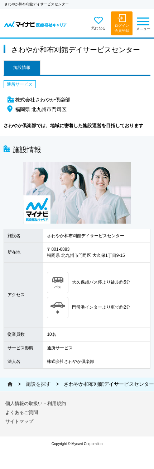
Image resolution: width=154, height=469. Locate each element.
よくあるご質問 (21, 412)
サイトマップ (19, 421)
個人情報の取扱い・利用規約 (35, 403)
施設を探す (38, 383)
